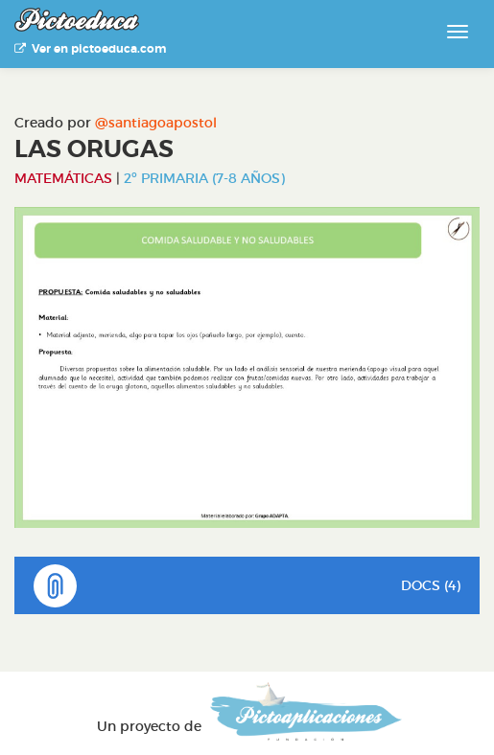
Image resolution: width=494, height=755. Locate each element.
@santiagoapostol (156, 122)
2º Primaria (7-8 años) (204, 178)
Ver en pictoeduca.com (90, 49)
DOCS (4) (247, 585)
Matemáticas (63, 178)
